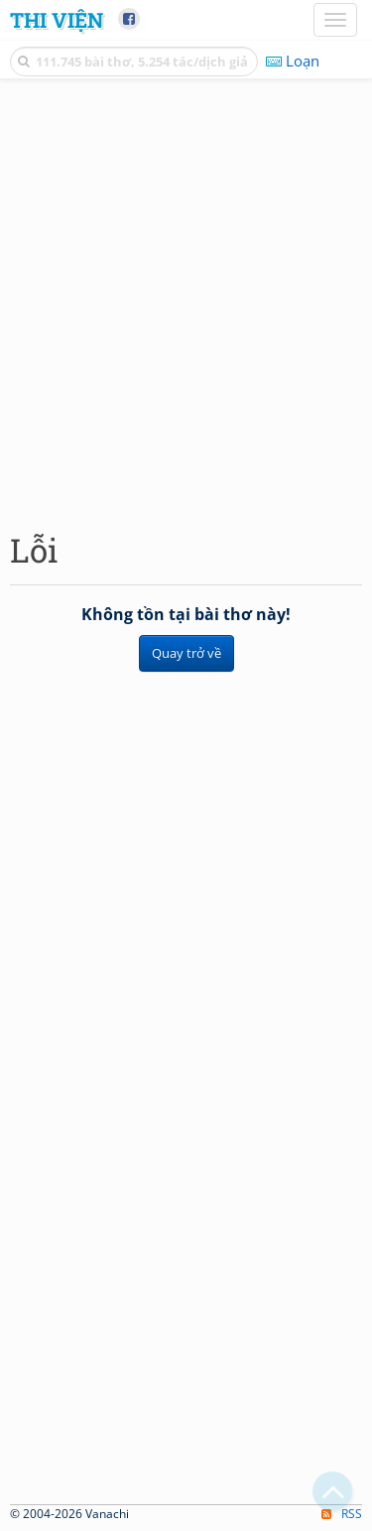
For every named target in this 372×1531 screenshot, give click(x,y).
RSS (341, 1513)
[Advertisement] (186, 300)
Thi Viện (56, 20)
